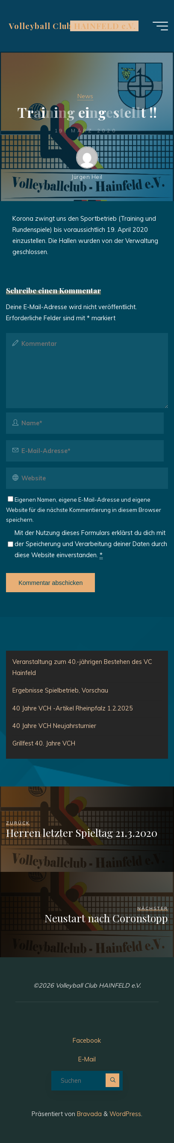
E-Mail (87, 1059)
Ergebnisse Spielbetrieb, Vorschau (60, 690)
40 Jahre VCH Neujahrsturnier (54, 726)
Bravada (88, 1114)
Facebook (87, 1040)
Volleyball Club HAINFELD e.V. (72, 25)
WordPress (125, 1114)
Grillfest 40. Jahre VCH (43, 743)
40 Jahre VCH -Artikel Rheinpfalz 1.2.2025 (72, 708)
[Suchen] (112, 1080)
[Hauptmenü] (160, 26)
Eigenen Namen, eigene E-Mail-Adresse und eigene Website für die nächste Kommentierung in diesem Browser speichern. (83, 509)
